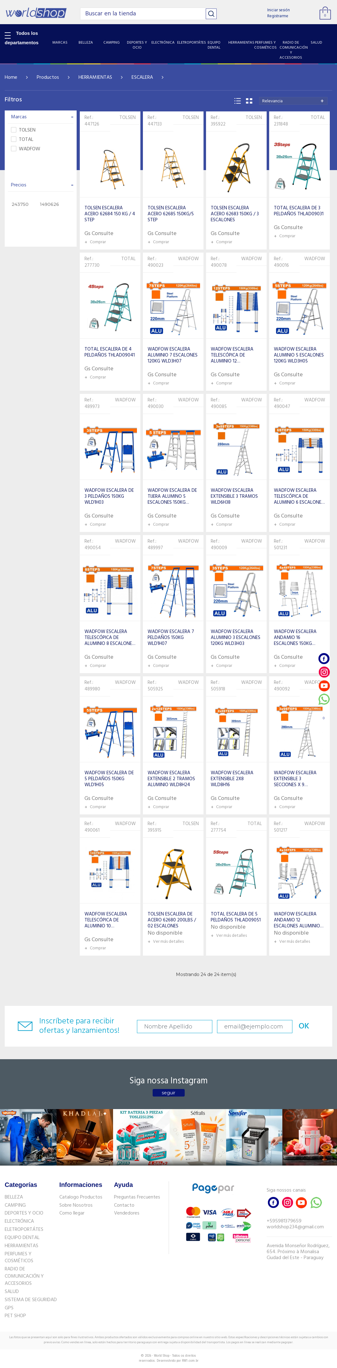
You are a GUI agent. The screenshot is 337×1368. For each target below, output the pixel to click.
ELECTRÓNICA (19, 1221)
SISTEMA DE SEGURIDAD (31, 1300)
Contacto (124, 1205)
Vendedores (126, 1213)
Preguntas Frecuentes (137, 1197)
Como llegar (71, 1213)
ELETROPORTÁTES (24, 1230)
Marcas (42, 117)
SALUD (12, 1292)
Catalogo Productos (80, 1197)
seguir (168, 1093)
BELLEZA (14, 1197)
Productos (48, 77)
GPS (9, 1308)
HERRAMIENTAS (95, 77)
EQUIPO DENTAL (22, 1238)
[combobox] (293, 101)
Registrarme (277, 16)
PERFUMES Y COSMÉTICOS (19, 1257)
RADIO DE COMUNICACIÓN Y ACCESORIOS (24, 1276)
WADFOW (25, 149)
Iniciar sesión (278, 10)
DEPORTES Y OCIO (24, 1213)
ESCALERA (142, 77)
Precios (42, 185)
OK (304, 1026)
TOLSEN (23, 130)
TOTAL (22, 140)
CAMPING (15, 1205)
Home (11, 77)
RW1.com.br (190, 1361)
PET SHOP (15, 1316)
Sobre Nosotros (76, 1205)
